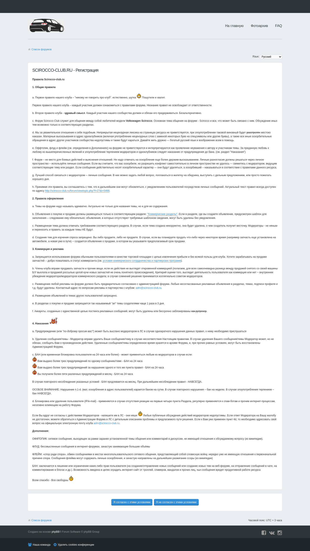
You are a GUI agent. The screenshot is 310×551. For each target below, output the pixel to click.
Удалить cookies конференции (76, 544)
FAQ (278, 26)
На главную (234, 26)
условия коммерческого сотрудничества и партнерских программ (142, 260)
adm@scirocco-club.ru (148, 287)
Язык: (256, 56)
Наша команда (41, 544)
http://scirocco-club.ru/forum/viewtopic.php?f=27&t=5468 (77, 190)
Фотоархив (259, 26)
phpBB (55, 531)
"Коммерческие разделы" (162, 214)
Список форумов (41, 49)
